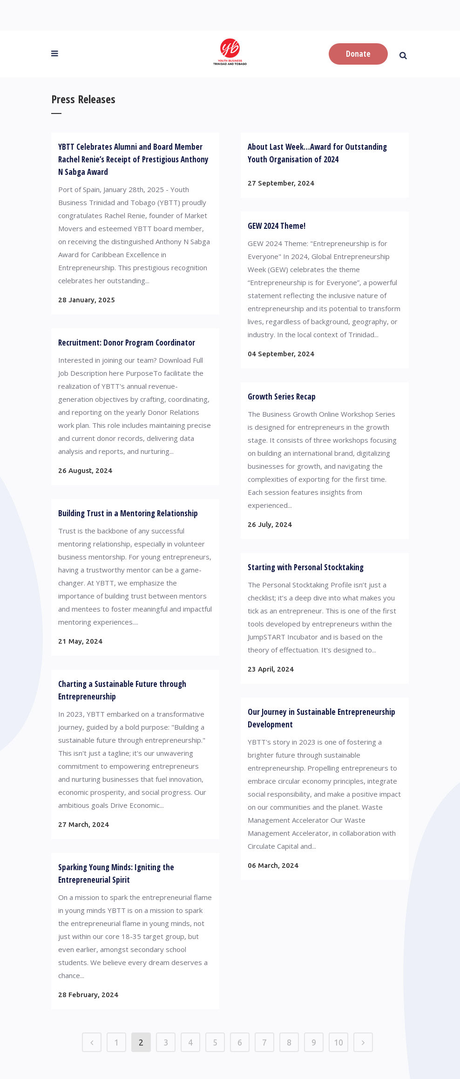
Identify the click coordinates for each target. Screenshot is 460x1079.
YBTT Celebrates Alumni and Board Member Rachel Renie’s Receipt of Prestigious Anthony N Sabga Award (133, 159)
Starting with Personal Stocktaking (306, 567)
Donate (358, 53)
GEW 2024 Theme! (276, 225)
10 (338, 1042)
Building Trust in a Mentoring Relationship (128, 513)
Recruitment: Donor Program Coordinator (126, 342)
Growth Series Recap (282, 396)
